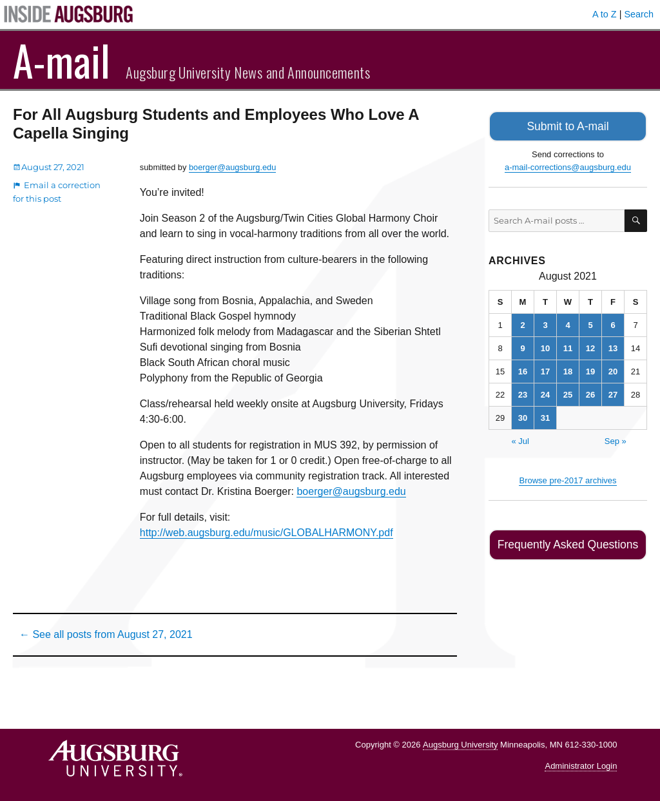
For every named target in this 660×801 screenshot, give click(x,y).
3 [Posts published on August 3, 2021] (545, 323)
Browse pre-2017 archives (567, 478)
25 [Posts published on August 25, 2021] (567, 393)
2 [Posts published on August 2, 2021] (522, 323)
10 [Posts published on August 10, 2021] (545, 346)
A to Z (604, 14)
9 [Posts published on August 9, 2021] (522, 346)
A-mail (61, 60)
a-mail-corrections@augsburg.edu (568, 165)
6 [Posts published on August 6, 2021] (612, 323)
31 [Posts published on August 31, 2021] (545, 416)
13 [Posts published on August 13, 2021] (612, 346)
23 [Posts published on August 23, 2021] (522, 393)
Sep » (615, 439)
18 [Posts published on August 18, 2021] (567, 369)
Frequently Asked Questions (567, 542)
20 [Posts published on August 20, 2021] (612, 369)
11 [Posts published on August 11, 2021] (567, 346)
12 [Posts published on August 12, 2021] (590, 346)
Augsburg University (460, 744)
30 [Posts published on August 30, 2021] (522, 416)
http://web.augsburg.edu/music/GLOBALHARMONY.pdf (266, 532)
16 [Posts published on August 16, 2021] (522, 369)
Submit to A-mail (568, 125)
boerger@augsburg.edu (232, 167)
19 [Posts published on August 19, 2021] (590, 369)
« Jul (520, 439)
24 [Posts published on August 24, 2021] (545, 393)
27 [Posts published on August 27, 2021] (612, 393)
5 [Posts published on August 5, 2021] (590, 323)
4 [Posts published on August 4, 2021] (567, 323)
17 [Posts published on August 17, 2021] (545, 369)
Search (639, 14)
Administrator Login (581, 766)
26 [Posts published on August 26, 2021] (590, 393)
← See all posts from (106, 634)
